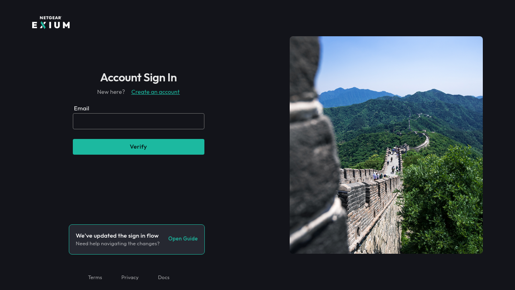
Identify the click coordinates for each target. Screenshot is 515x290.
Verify (138, 146)
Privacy (130, 277)
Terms (95, 277)
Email (81, 108)
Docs (164, 277)
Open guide (183, 238)
